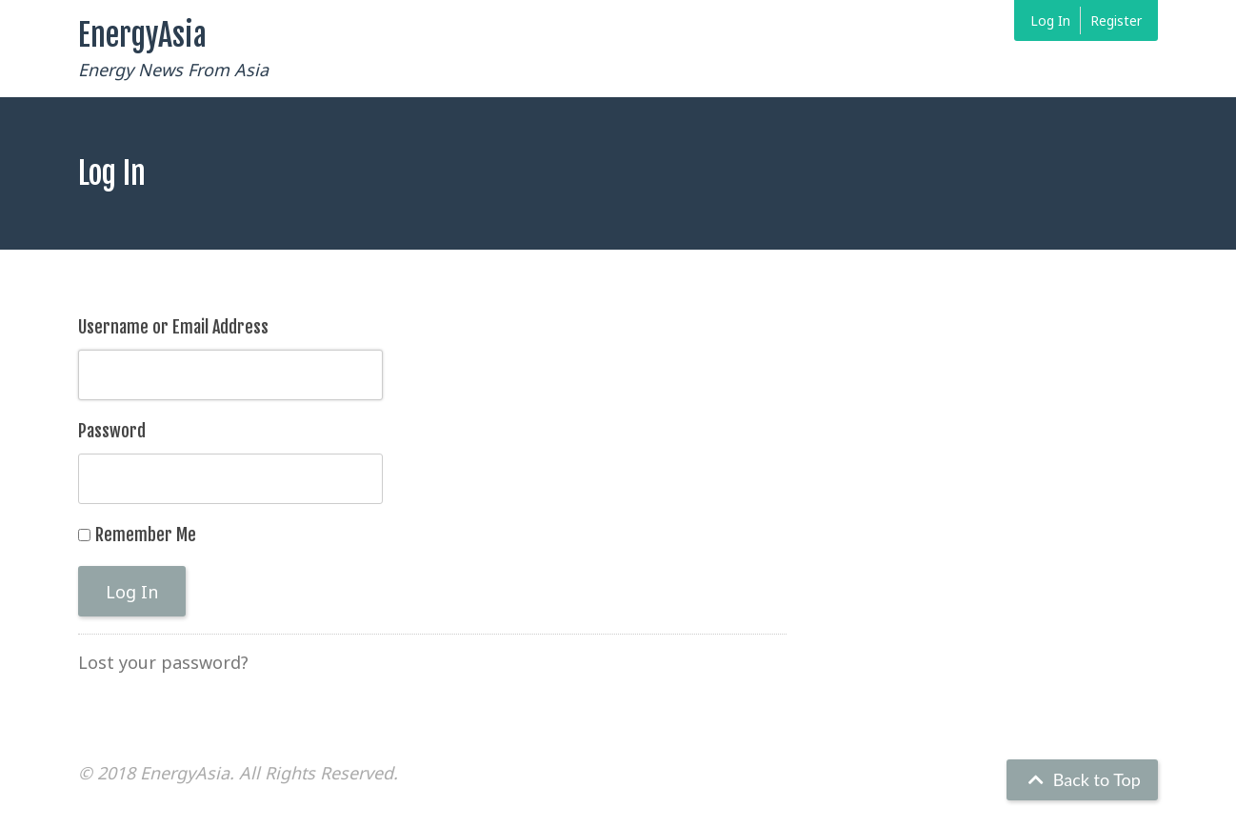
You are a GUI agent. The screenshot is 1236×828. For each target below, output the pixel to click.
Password (112, 430)
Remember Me (145, 534)
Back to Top (1082, 779)
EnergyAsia (142, 35)
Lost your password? (163, 662)
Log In (1050, 20)
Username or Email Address (173, 326)
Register (1116, 20)
